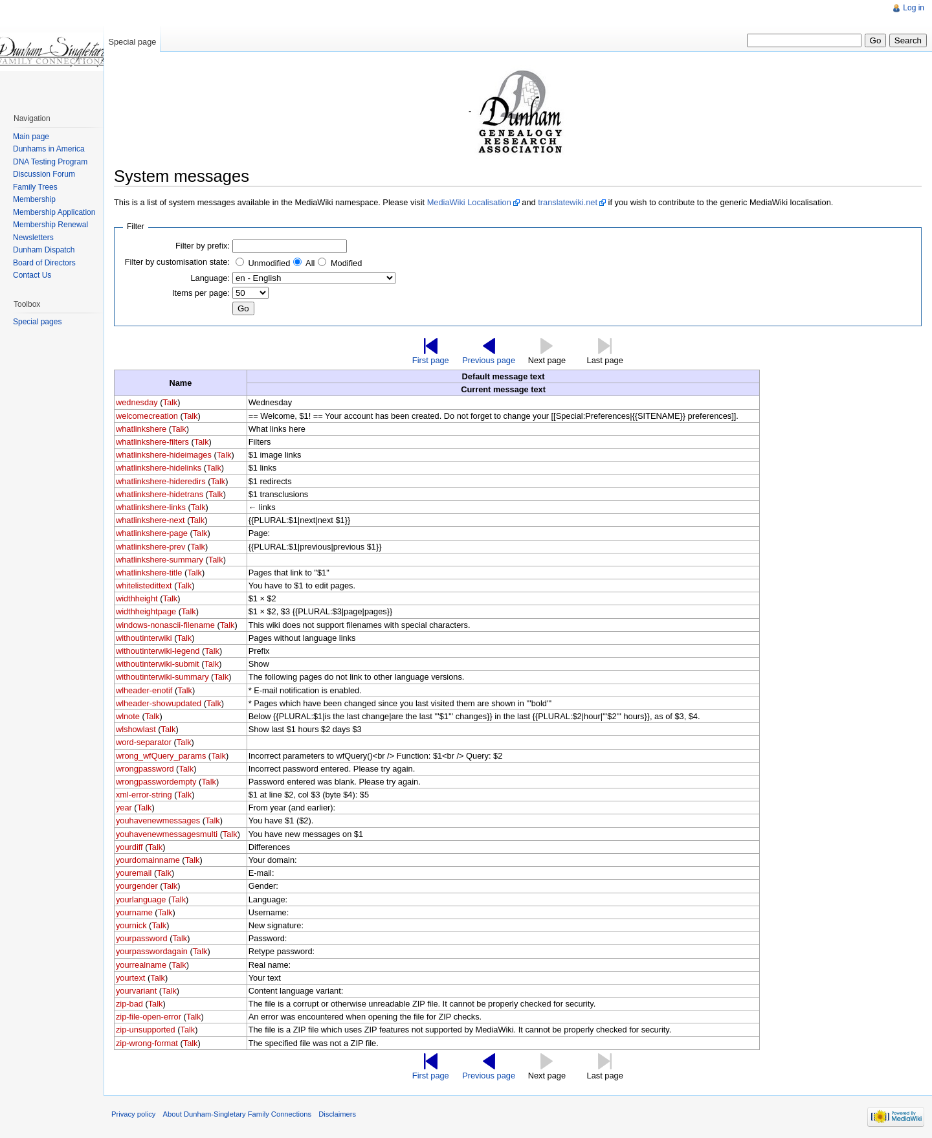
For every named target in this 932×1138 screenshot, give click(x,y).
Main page (31, 136)
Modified (346, 263)
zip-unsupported (145, 1029)
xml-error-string (144, 794)
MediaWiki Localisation (469, 202)
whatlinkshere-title (149, 572)
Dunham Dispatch (43, 249)
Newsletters (33, 237)
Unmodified (270, 263)
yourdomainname (148, 860)
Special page (132, 42)
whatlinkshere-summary (159, 559)
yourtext (131, 978)
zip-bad (129, 1004)
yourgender (137, 886)
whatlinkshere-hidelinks (158, 468)
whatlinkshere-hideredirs (161, 481)
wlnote (128, 716)
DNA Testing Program (50, 161)
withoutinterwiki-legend (157, 651)
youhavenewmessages (158, 820)
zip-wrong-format (147, 1043)
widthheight (137, 598)
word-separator (144, 742)
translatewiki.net (567, 202)
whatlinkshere (141, 429)
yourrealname (141, 965)
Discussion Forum (44, 174)
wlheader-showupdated (158, 703)
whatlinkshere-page (152, 533)
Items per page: (201, 293)
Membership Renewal (50, 224)
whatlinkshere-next (150, 520)
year (124, 807)
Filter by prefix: (202, 246)
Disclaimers (337, 1114)
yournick (131, 925)
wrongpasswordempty (156, 782)
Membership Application (54, 212)
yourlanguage (141, 899)
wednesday (137, 402)
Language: (210, 278)
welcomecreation (147, 416)
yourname (134, 912)
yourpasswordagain (152, 951)
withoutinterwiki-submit (157, 664)
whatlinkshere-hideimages (164, 455)
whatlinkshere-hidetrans (159, 494)
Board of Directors (44, 262)
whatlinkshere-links (151, 507)
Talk (169, 402)
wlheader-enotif (144, 690)
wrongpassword (145, 769)
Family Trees (35, 187)
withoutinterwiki (144, 638)
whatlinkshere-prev (150, 547)
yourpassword (142, 938)
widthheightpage (146, 611)
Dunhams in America (49, 148)
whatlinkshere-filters (152, 442)
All (310, 263)
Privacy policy (133, 1114)
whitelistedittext (144, 585)
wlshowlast (136, 729)
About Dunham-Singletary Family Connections (237, 1114)
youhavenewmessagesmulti (166, 834)
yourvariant (136, 991)
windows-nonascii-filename (165, 625)
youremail (133, 873)
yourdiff (129, 847)
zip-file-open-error (148, 1016)
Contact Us (32, 275)
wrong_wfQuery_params (161, 756)
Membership (34, 199)
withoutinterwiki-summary (162, 677)
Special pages (37, 321)
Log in (913, 7)
